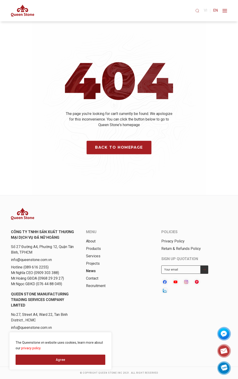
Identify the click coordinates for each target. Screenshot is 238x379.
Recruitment (96, 286)
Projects (93, 263)
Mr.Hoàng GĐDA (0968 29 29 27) (37, 278)
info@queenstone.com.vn (31, 260)
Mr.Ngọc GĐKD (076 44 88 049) (36, 284)
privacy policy (30, 348)
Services (93, 256)
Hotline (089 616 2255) (30, 267)
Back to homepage (119, 147)
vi (205, 10)
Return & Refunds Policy (181, 248)
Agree (60, 360)
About (91, 241)
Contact (92, 278)
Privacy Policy (173, 241)
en (215, 10)
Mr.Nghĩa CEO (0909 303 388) (35, 273)
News (91, 271)
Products (93, 248)
